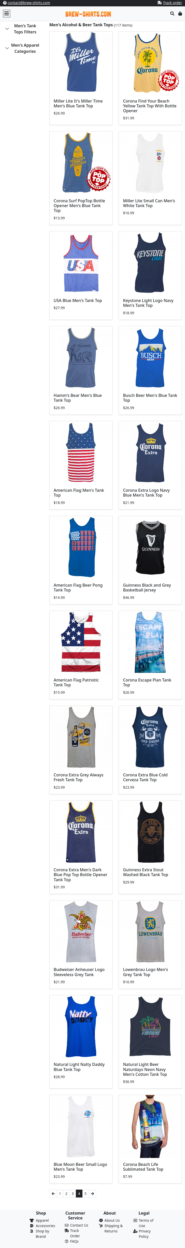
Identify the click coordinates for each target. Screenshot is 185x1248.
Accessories (45, 1225)
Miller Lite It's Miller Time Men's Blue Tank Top (78, 103)
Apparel (42, 1220)
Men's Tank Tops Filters (25, 29)
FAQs (74, 1241)
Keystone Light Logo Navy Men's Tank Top (148, 303)
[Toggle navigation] (6, 13)
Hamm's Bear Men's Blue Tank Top (78, 398)
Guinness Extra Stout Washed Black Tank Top (145, 872)
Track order (172, 2)
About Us (112, 1220)
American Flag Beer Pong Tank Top (78, 587)
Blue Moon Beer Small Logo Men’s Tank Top (80, 1167)
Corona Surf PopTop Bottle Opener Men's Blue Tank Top (79, 205)
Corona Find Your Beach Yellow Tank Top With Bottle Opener (149, 106)
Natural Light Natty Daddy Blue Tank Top (79, 1067)
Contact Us (79, 1225)
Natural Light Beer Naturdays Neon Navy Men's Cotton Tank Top (145, 1069)
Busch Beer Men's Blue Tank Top (150, 398)
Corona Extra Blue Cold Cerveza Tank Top (145, 777)
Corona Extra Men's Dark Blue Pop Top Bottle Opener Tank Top (80, 874)
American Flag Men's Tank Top (79, 492)
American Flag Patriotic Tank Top (76, 682)
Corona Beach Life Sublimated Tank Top (143, 1167)
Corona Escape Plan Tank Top (147, 682)
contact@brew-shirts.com (29, 2)
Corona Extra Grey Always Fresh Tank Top (79, 777)
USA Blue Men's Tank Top (78, 300)
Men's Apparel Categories (25, 48)
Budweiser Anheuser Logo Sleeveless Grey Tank (79, 972)
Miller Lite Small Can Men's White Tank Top (149, 203)
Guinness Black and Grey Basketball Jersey (147, 587)
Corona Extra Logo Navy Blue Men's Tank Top (146, 492)
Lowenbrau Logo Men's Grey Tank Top (145, 972)
